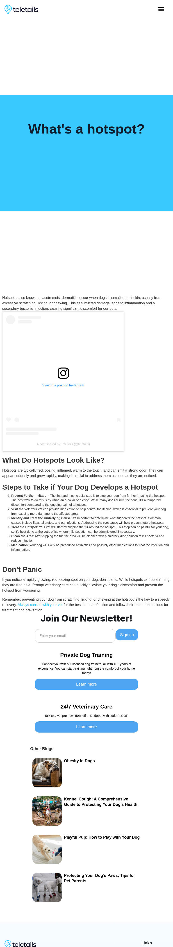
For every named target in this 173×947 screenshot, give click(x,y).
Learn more (86, 684)
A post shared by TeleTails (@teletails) (63, 444)
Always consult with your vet (40, 605)
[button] (161, 9)
